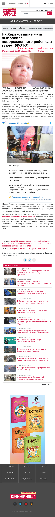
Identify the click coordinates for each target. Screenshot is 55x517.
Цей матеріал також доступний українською (34, 48)
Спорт (27, 472)
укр (51, 4)
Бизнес (27, 466)
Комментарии (18, 511)
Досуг (44, 466)
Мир (44, 472)
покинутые (42, 248)
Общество (10, 479)
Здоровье (27, 479)
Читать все (46, 384)
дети (9, 248)
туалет (34, 248)
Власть (10, 466)
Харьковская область (21, 248)
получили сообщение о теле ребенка (18, 217)
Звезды (43, 479)
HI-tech (10, 472)
